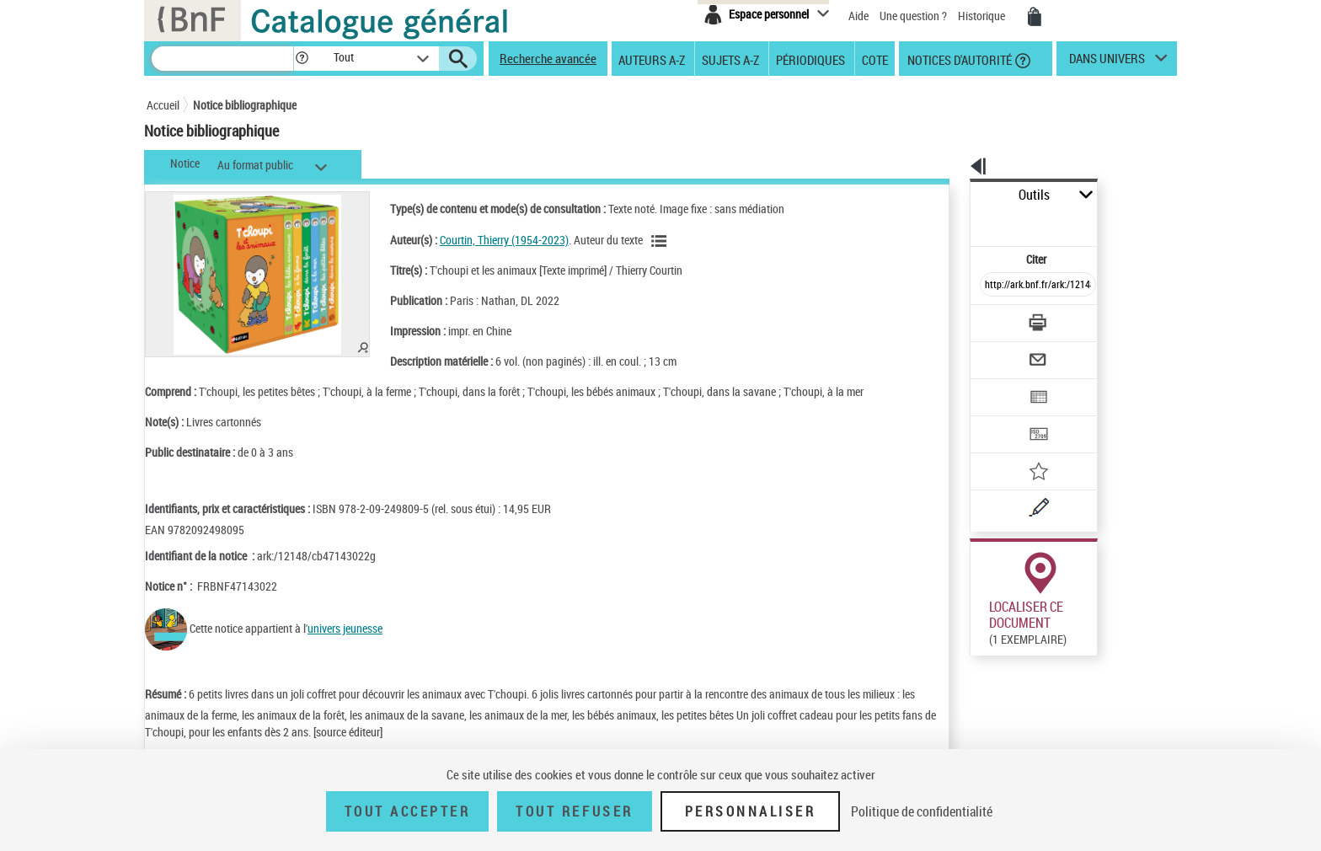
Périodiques (810, 59)
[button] (301, 58)
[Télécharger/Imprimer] (993, 286)
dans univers (1107, 62)
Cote (875, 59)
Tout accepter (408, 811)
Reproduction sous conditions (1100, 631)
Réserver (984, 631)
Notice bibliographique (245, 105)
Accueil (163, 105)
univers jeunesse (345, 628)
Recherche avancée (548, 58)
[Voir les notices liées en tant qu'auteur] (644, 241)
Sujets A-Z (730, 59)
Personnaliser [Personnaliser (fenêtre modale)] (750, 811)
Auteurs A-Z (651, 59)
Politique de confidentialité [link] (921, 811)
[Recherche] (222, 58)
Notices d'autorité (958, 59)
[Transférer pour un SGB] (998, 384)
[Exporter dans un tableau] (1002, 351)
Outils (951, 195)
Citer (964, 222)
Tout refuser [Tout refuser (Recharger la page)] (574, 811)
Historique (983, 16)
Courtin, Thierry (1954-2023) (486, 240)
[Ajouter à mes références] (1001, 417)
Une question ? (913, 16)
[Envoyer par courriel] (990, 318)
